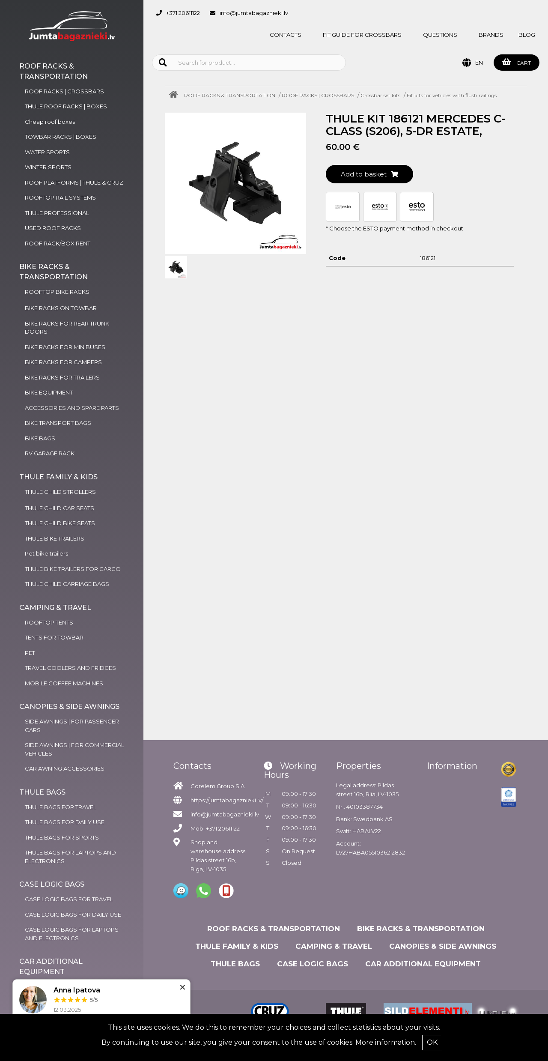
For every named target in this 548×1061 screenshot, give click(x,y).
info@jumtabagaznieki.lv (254, 12)
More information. (385, 1042)
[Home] (175, 95)
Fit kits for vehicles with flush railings (452, 95)
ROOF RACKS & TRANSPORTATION (229, 95)
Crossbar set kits (380, 95)
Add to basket (369, 174)
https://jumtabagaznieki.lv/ (227, 800)
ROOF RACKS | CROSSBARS (318, 95)
